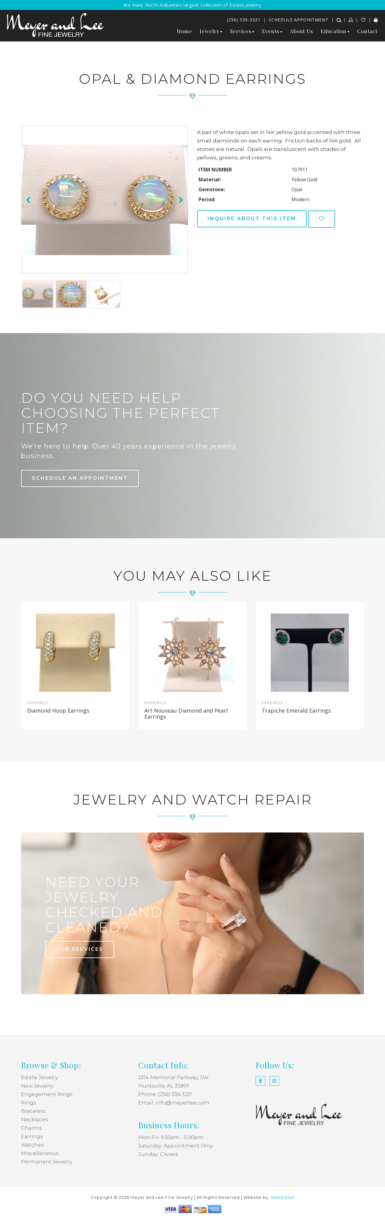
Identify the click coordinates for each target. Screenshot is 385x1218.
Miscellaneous (40, 1153)
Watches (32, 1145)
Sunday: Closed (158, 1154)
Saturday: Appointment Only (175, 1146)
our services (80, 949)
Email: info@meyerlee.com (173, 1103)
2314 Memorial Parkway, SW (173, 1077)
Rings (28, 1103)
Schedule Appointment (298, 20)
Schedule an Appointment (80, 478)
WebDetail (282, 1197)
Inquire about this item (252, 218)
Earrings (32, 1136)
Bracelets (33, 1111)
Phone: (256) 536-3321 (165, 1094)
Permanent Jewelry (46, 1162)
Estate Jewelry (40, 1077)
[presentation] (27, 200)
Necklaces (34, 1119)
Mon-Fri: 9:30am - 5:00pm (171, 1137)
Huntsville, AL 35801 (163, 1086)
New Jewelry (37, 1086)
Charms (31, 1128)
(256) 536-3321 (243, 20)
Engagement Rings (46, 1094)
